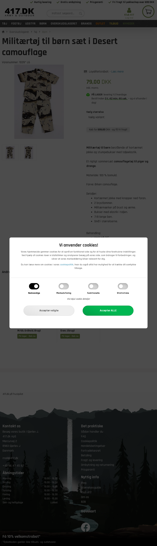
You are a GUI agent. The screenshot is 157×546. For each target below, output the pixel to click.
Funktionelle (93, 293)
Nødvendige (34, 293)
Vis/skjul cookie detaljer (78, 298)
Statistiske (123, 293)
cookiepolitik (66, 264)
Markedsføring (63, 293)
